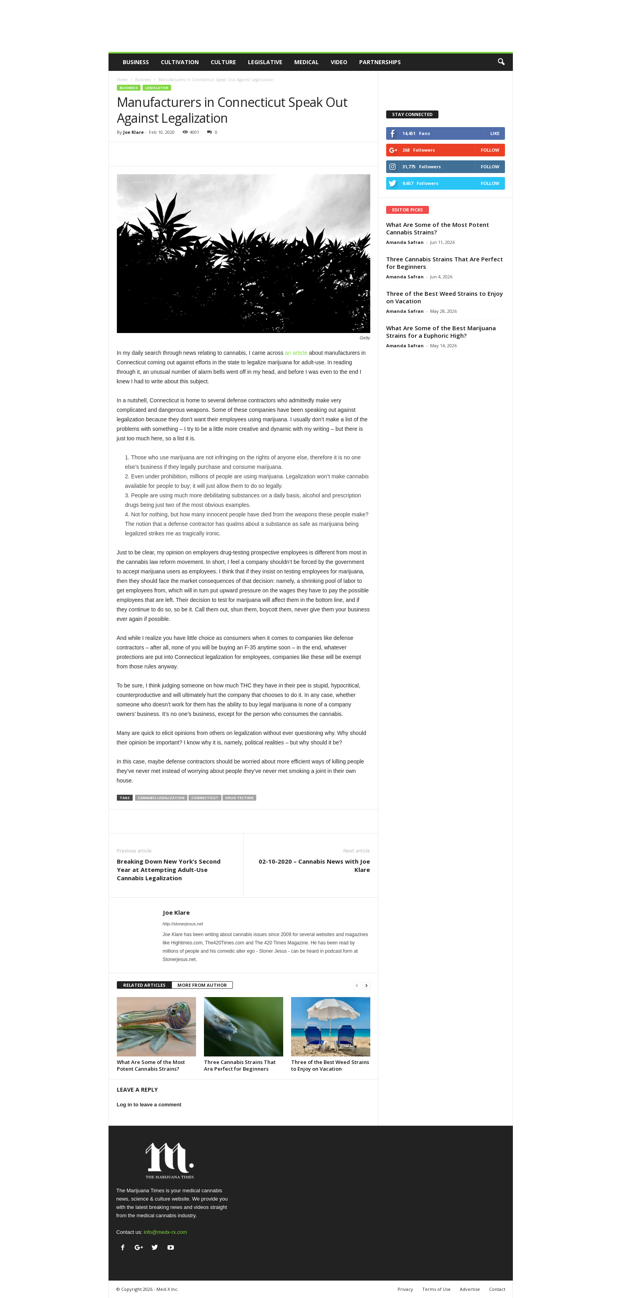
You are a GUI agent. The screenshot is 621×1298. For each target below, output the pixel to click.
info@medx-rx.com (165, 1232)
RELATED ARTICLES (144, 985)
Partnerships (380, 62)
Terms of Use (436, 1289)
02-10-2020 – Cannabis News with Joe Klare (314, 865)
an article (296, 353)
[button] (501, 62)
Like (494, 133)
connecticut (205, 797)
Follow (490, 150)
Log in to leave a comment (149, 1105)
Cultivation (180, 62)
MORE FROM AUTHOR (202, 985)
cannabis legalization (161, 797)
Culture (223, 62)
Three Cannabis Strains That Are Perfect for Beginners (240, 1065)
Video (339, 62)
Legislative (265, 62)
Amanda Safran (405, 242)
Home (122, 79)
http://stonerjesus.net (183, 923)
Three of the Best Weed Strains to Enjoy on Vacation (330, 1065)
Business (136, 62)
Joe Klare (133, 132)
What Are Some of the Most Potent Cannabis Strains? (151, 1065)
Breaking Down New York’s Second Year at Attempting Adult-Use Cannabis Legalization (169, 869)
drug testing (239, 797)
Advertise (470, 1289)
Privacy (405, 1289)
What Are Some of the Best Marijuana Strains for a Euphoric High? (441, 331)
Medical (306, 62)
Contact (497, 1289)
